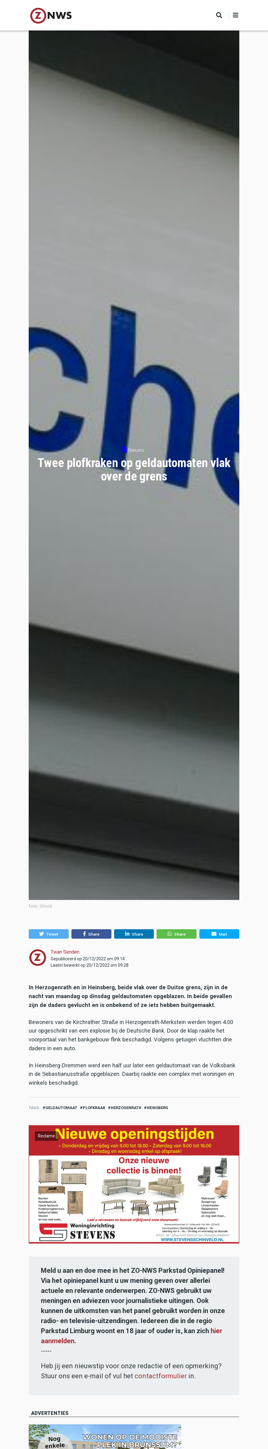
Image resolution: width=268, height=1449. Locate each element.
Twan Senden (65, 952)
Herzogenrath (126, 1107)
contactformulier (161, 1376)
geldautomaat (61, 1107)
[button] (49, 934)
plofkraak (94, 1107)
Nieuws (136, 450)
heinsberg (157, 1107)
